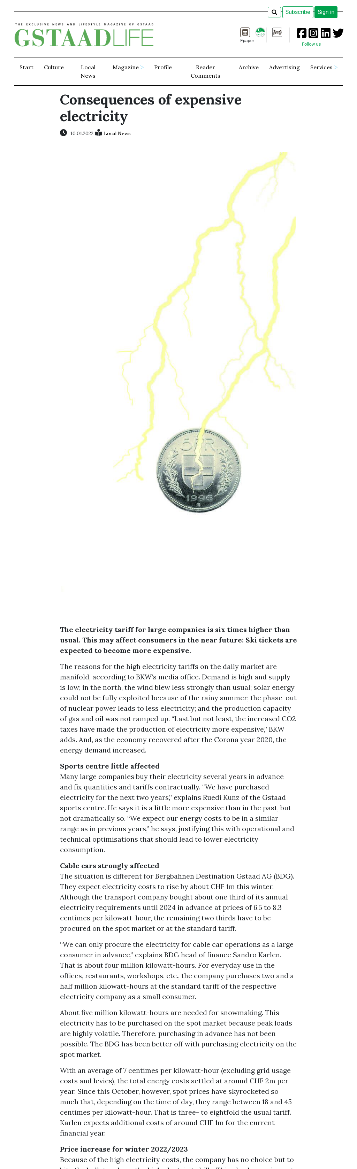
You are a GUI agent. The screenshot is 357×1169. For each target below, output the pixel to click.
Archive (249, 67)
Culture (54, 67)
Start (26, 67)
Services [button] (321, 67)
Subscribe (298, 12)
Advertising (284, 67)
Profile (163, 67)
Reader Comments (205, 71)
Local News (88, 71)
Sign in (326, 12)
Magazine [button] (126, 67)
